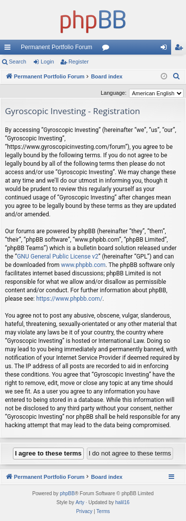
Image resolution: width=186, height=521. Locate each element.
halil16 (122, 502)
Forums (107, 49)
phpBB (67, 493)
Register (78, 62)
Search (17, 62)
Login (47, 62)
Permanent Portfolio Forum (56, 47)
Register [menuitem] (181, 49)
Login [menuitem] (166, 49)
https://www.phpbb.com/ (69, 298)
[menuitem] (176, 76)
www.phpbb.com (83, 264)
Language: (113, 93)
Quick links (9, 49)
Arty (79, 502)
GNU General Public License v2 (57, 256)
